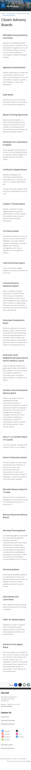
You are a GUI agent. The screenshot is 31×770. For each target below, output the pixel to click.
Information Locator (7, 744)
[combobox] (27, 1)
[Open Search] (28, 6)
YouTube (7, 734)
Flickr (20, 734)
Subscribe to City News (8, 720)
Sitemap (14, 758)
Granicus (28, 761)
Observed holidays (6, 706)
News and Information (7, 748)
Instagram (7, 737)
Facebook (7, 731)
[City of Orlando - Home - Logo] (13, 6)
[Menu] (3, 5)
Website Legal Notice (5, 758)
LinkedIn (21, 737)
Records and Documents (23, 13)
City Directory (5, 716)
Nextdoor (7, 739)
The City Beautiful (21, 758)
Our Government (10, 13)
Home (2, 13)
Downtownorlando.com (8, 724)
